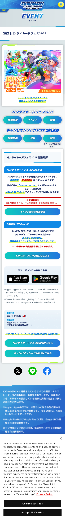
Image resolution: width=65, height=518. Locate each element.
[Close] (61, 438)
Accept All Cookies (32, 512)
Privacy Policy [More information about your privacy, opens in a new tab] (44, 494)
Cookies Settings (32, 503)
